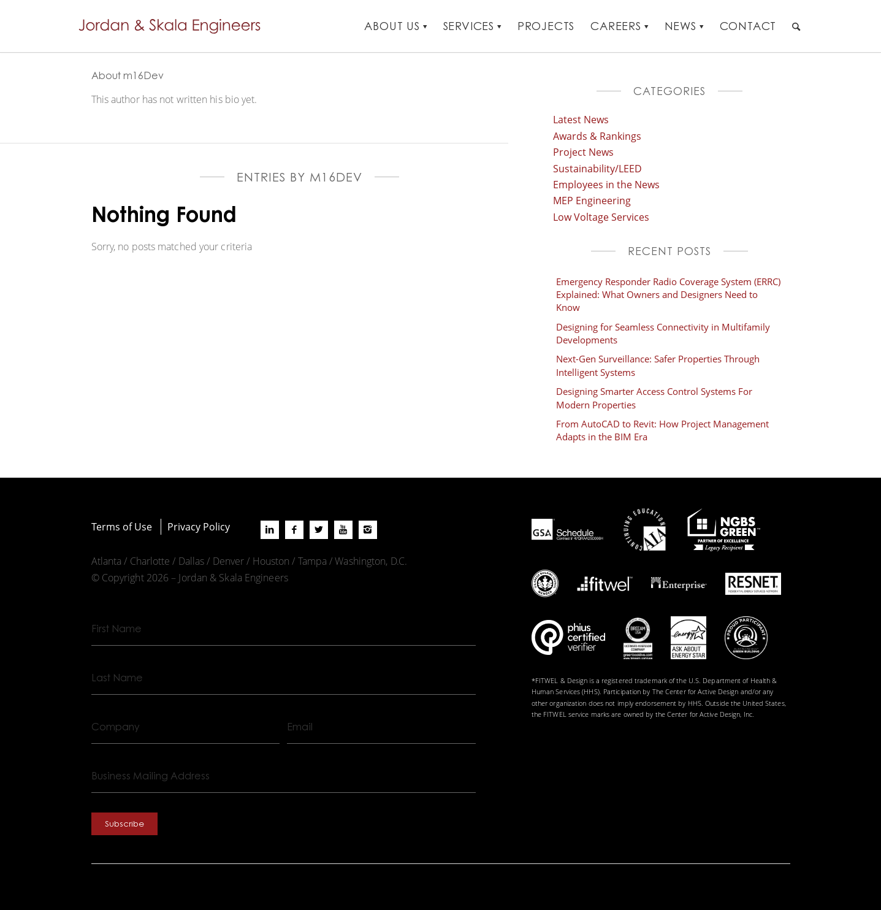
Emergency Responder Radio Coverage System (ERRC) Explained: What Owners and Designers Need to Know (668, 294)
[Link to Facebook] (294, 530)
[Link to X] (319, 530)
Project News (583, 151)
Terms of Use (121, 526)
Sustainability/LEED (597, 168)
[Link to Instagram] (368, 530)
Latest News (581, 119)
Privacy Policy (198, 526)
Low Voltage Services (601, 216)
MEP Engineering (592, 200)
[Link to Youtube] (343, 530)
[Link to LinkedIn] (270, 530)
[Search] (796, 26)
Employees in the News (606, 184)
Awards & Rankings (597, 135)
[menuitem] (395, 26)
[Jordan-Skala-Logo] (173, 26)
